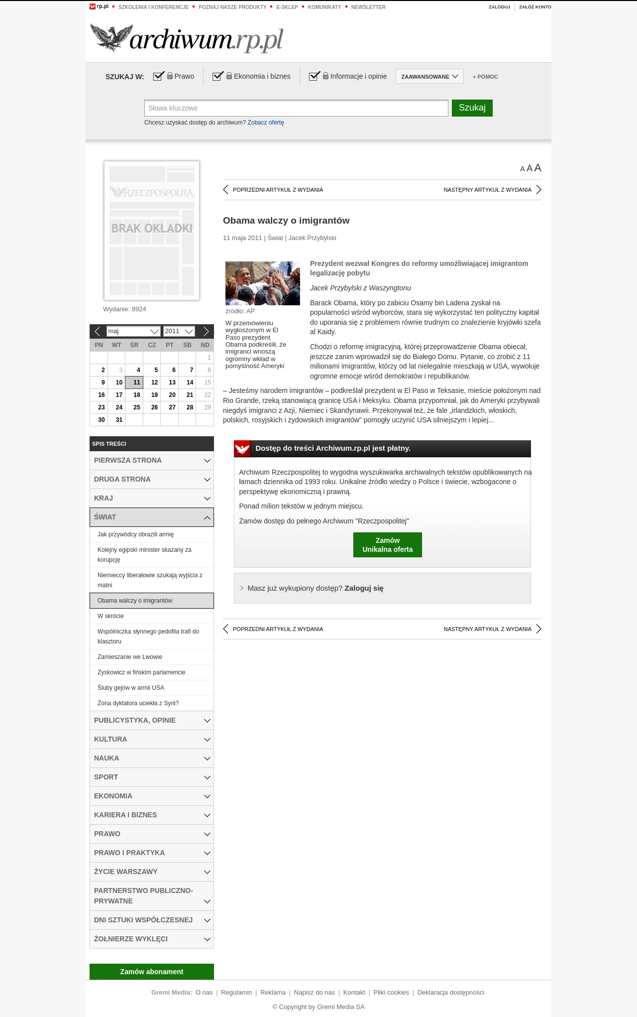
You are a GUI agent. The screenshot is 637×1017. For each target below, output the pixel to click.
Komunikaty (324, 7)
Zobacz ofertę (265, 122)
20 (172, 394)
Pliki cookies (392, 992)
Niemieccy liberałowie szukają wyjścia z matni (150, 580)
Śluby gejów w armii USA (131, 687)
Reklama (273, 992)
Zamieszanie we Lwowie (130, 656)
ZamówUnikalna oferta (387, 544)
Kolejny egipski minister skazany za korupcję (145, 554)
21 (190, 394)
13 (172, 382)
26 (154, 407)
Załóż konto (535, 6)
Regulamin (236, 992)
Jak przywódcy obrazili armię (136, 534)
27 (172, 407)
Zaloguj (499, 6)
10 (119, 382)
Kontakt (354, 992)
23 (101, 407)
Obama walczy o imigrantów (135, 600)
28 (190, 407)
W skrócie (111, 616)
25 (136, 407)
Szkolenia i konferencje (153, 7)
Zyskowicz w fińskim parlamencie (142, 672)
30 (101, 419)
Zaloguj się (316, 588)
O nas (204, 992)
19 (154, 394)
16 (101, 394)
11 (136, 382)
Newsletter (368, 7)
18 (136, 394)
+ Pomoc (485, 77)
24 (119, 407)
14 (190, 382)
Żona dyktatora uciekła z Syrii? (138, 703)
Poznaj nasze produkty (232, 7)
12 (154, 382)
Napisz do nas (314, 992)
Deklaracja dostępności (451, 992)
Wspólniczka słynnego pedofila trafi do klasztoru (148, 636)
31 (119, 419)
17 (119, 394)
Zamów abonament (152, 972)
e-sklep (287, 7)
